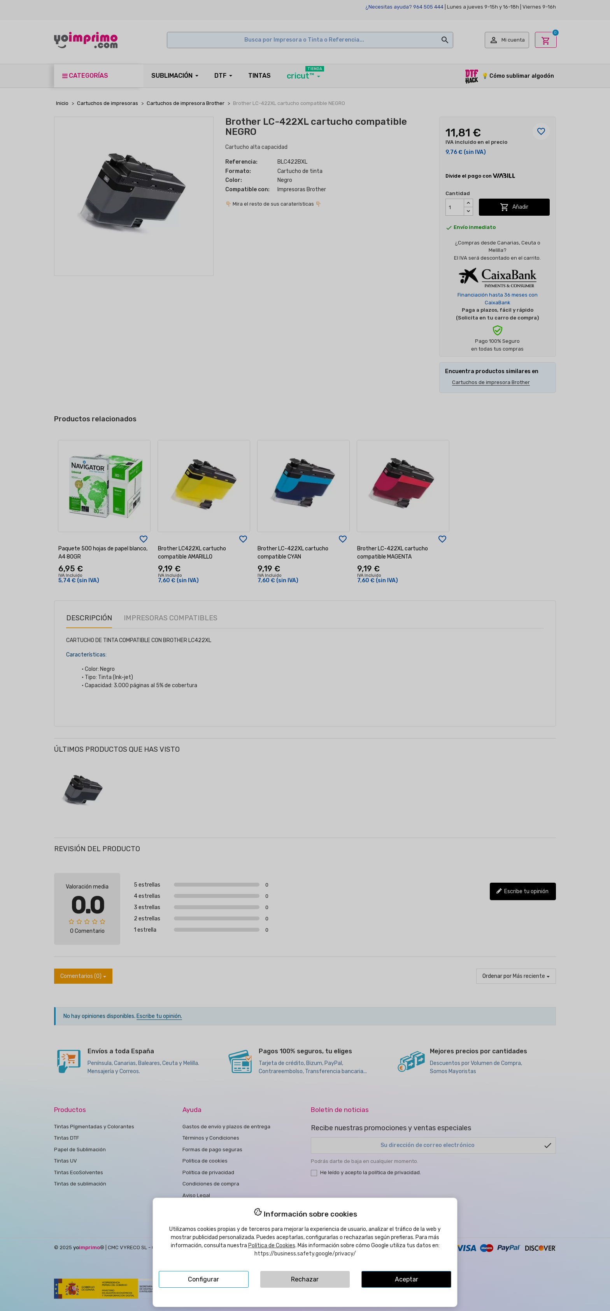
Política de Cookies (271, 1245)
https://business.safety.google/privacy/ (305, 1253)
